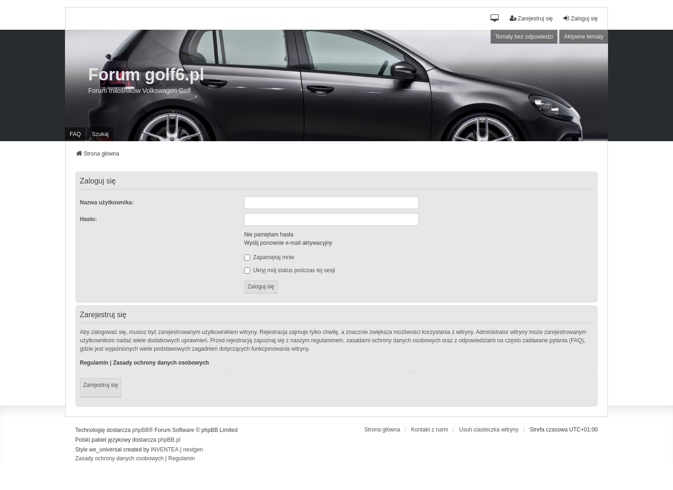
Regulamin (94, 362)
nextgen (193, 449)
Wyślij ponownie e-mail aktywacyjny (288, 243)
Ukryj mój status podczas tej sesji (289, 270)
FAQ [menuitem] (75, 134)
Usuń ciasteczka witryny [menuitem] (488, 429)
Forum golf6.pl (146, 74)
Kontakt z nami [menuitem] (429, 429)
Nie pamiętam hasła (268, 234)
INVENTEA (165, 449)
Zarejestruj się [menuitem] (531, 18)
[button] (495, 18)
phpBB (140, 430)
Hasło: (88, 219)
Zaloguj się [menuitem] (580, 18)
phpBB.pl (169, 440)
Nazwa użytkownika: (107, 202)
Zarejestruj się (100, 385)
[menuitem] (119, 459)
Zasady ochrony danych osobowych (161, 362)
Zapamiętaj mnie (269, 257)
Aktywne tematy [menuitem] (583, 36)
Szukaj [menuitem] (100, 134)
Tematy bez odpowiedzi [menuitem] (524, 36)
